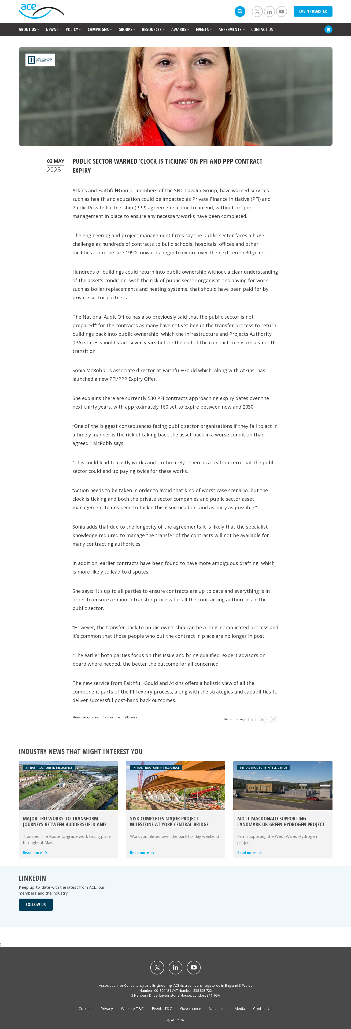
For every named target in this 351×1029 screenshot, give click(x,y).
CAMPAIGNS (98, 29)
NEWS (51, 29)
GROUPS (125, 29)
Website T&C (132, 1008)
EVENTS (202, 29)
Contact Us (262, 1008)
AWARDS (178, 29)
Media (239, 1008)
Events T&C (162, 1008)
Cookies (86, 1008)
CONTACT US (262, 29)
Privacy (107, 1008)
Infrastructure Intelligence (119, 717)
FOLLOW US (36, 904)
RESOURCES (152, 29)
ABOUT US (27, 29)
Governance (190, 1008)
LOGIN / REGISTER (313, 11)
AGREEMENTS (230, 29)
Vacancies (217, 1008)
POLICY (72, 29)
